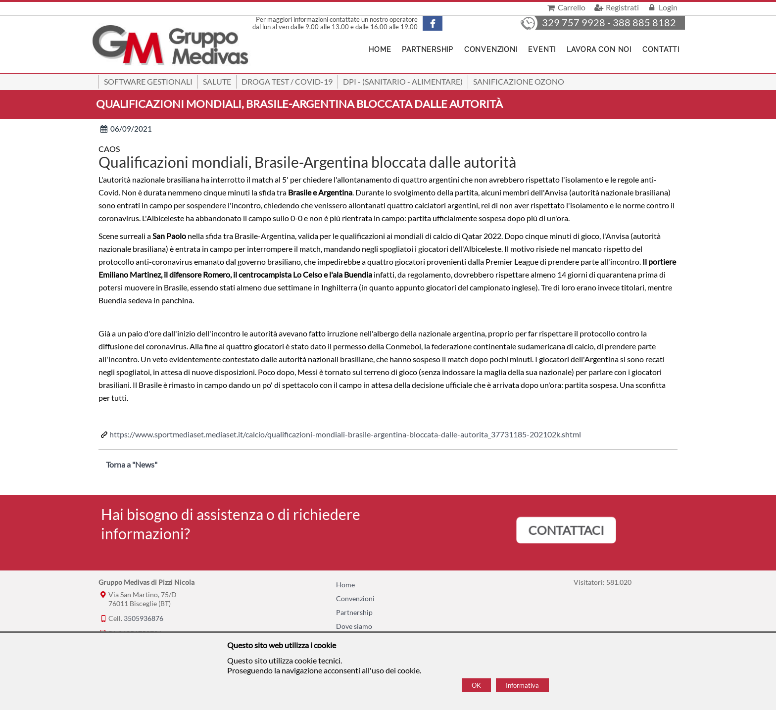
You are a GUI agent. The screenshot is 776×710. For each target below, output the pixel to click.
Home (345, 584)
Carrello (565, 7)
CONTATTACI (566, 530)
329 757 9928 (573, 22)
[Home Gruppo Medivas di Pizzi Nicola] (171, 46)
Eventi (542, 49)
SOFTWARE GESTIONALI (148, 81)
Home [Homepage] (380, 49)
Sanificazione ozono (518, 81)
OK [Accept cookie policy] (476, 685)
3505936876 (143, 618)
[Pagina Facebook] (441, 23)
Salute (217, 81)
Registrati (615, 7)
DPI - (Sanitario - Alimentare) (403, 81)
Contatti (660, 49)
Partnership (427, 49)
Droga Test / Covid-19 (287, 81)
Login (662, 7)
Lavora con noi (599, 49)
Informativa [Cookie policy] (522, 685)
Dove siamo (354, 626)
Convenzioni (490, 49)
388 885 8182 (644, 22)
